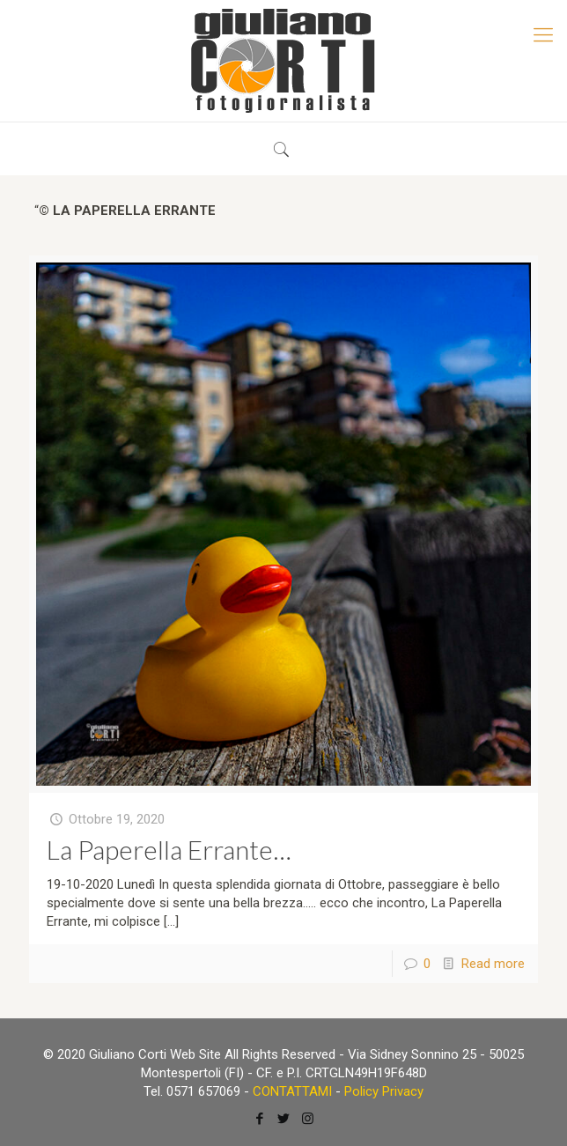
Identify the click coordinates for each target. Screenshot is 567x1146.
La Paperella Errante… (169, 849)
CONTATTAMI (292, 1091)
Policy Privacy (383, 1091)
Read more (493, 964)
